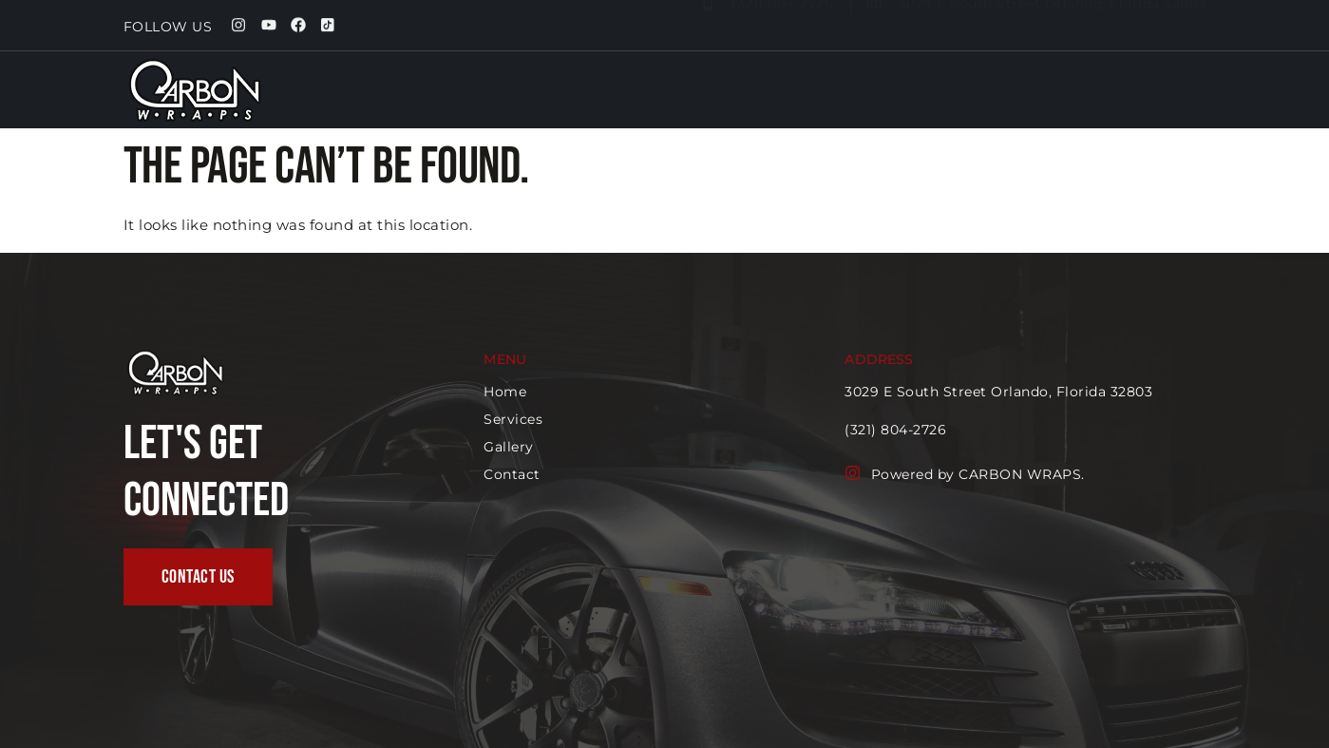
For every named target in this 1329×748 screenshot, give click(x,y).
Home (874, 99)
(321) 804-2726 (896, 429)
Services (962, 99)
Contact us (1151, 99)
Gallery (1053, 99)
